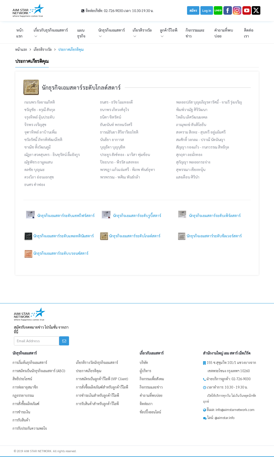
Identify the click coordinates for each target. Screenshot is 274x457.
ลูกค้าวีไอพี (168, 30)
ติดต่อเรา (248, 33)
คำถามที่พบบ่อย (223, 33)
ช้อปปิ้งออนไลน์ (150, 412)
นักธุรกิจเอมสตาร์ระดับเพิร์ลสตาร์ (208, 215)
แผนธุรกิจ (81, 33)
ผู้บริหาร (145, 370)
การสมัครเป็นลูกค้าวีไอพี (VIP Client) (102, 378)
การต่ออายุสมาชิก (25, 387)
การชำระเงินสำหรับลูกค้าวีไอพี (97, 395)
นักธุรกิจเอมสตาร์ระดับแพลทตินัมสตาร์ (59, 235)
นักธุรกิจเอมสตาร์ (111, 30)
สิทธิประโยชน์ (22, 378)
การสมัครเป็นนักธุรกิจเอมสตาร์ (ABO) (39, 370)
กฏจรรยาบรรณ (23, 395)
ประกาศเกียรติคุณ (70, 49)
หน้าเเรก (19, 33)
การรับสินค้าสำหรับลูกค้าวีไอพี (97, 403)
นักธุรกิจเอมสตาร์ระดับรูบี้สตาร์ (130, 215)
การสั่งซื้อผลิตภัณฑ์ (26, 403)
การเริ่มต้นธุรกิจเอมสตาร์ (30, 362)
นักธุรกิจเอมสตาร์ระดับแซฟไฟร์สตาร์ (59, 215)
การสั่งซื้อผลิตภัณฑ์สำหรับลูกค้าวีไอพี (102, 387)
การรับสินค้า (21, 420)
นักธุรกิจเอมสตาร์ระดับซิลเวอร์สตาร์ (209, 235)
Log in (206, 10)
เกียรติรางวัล (142, 30)
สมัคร (193, 10)
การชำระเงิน (21, 412)
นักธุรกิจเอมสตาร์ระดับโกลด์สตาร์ (130, 235)
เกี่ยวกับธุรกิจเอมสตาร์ (51, 30)
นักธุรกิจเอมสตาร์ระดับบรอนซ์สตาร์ (56, 253)
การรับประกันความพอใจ (30, 428)
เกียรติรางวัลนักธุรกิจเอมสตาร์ (97, 362)
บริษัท (144, 362)
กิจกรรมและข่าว (195, 33)
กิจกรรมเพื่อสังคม (152, 378)
